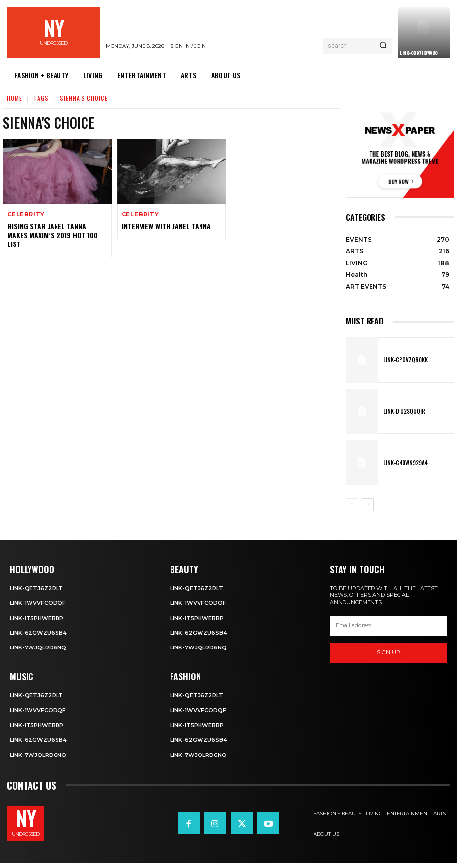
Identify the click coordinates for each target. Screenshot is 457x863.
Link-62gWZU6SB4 (38, 632)
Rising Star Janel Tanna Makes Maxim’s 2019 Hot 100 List (52, 235)
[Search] (383, 46)
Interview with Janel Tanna (166, 226)
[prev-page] (352, 504)
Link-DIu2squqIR (402, 411)
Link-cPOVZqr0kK (404, 360)
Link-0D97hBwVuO (419, 52)
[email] (388, 626)
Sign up (388, 652)
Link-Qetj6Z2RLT (36, 588)
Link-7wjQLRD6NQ (38, 647)
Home (14, 98)
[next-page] (368, 504)
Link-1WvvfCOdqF (38, 602)
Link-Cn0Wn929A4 (404, 463)
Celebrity (26, 214)
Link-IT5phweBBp (36, 618)
